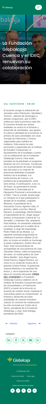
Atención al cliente (17, 376)
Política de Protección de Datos (23, 385)
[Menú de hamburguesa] (38, 7)
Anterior (14, 323)
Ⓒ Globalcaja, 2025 (23, 371)
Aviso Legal (31, 376)
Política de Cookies (23, 381)
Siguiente (32, 323)
